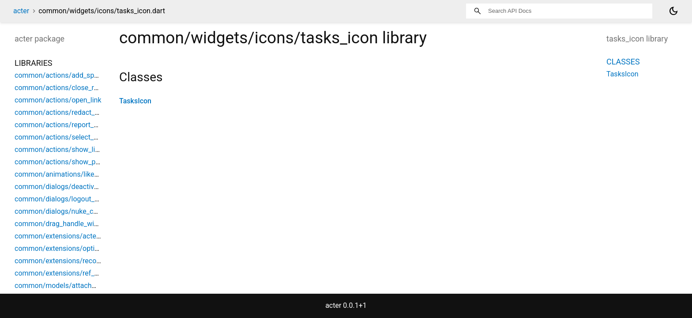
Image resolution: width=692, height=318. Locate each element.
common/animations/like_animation (72, 174)
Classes (623, 61)
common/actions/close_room (61, 87)
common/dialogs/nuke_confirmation (72, 211)
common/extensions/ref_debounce (70, 273)
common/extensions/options (60, 248)
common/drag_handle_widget (61, 224)
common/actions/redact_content (67, 112)
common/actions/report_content (66, 125)
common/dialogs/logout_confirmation (74, 199)
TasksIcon (135, 101)
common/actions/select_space (64, 137)
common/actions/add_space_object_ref (77, 75)
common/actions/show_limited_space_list (81, 149)
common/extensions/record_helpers (72, 261)
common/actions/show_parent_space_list (81, 162)
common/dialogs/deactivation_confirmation (84, 186)
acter (21, 11)
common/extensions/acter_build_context (79, 236)
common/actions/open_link (58, 100)
